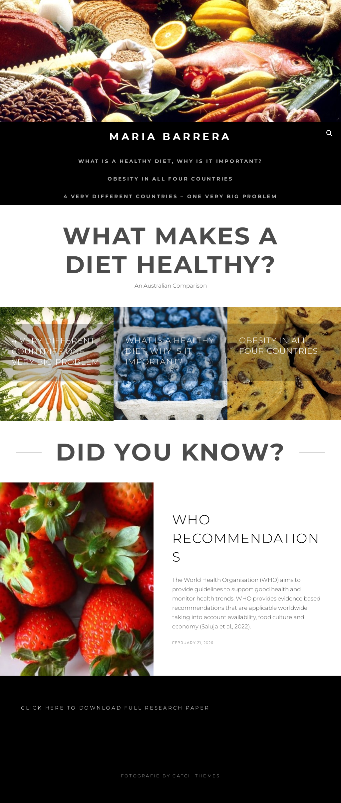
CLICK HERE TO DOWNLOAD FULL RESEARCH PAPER (115, 708)
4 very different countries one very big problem (56, 351)
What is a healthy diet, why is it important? (170, 161)
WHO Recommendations (246, 538)
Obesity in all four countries (170, 179)
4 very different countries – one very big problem (170, 196)
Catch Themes (196, 775)
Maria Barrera (170, 136)
